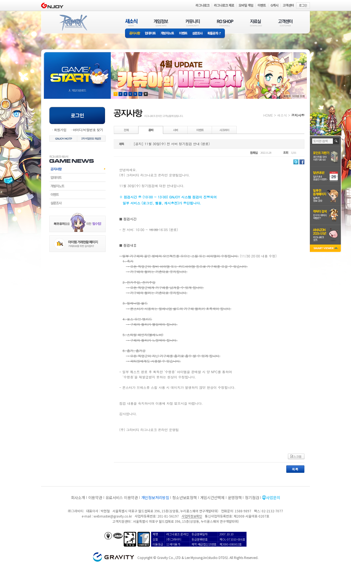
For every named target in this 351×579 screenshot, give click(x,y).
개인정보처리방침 (155, 497)
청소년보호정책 (184, 497)
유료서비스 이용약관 (122, 497)
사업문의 (273, 497)
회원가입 (60, 129)
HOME (268, 115)
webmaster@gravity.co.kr (113, 516)
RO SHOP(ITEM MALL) (225, 22)
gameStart (77, 70)
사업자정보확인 (192, 516)
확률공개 (215, 34)
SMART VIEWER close (326, 248)
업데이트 (150, 34)
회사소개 (78, 497)
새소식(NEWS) (131, 22)
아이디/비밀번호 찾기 (88, 129)
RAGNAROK (73, 23)
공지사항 (134, 34)
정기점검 (252, 497)
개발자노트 (167, 34)
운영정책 (235, 497)
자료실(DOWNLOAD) (255, 22)
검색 (336, 141)
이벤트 (183, 34)
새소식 (282, 115)
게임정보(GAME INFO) (161, 22)
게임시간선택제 (212, 497)
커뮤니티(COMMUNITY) (193, 22)
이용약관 (95, 497)
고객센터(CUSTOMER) (285, 22)
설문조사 (197, 34)
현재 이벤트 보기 (146, 94)
